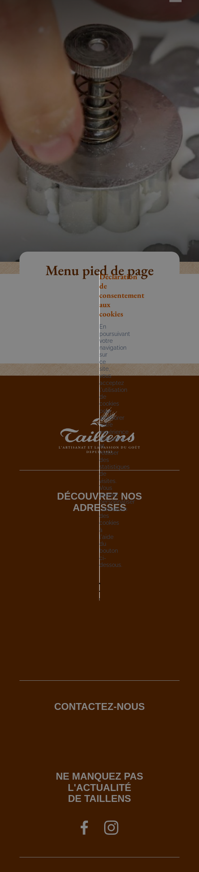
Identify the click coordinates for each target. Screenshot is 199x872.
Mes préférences (71, 482)
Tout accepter (66, 464)
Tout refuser (124, 464)
